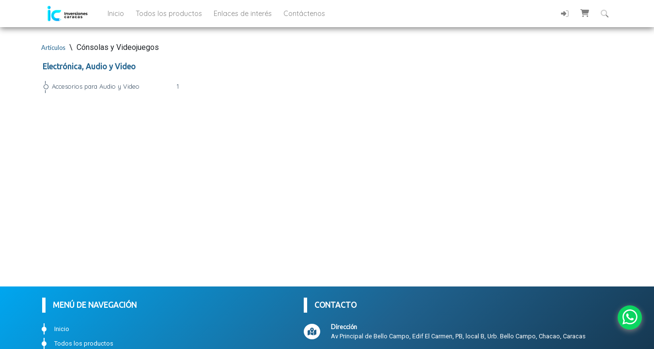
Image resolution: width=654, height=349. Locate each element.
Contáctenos (304, 13)
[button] (584, 13)
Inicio (117, 13)
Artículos (53, 47)
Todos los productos (170, 13)
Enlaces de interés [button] (244, 13)
